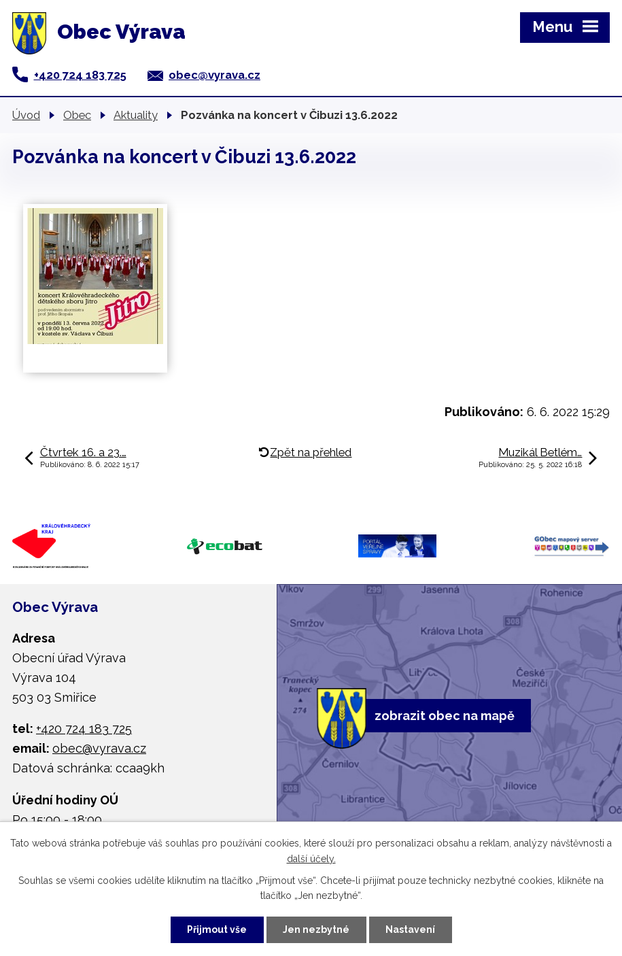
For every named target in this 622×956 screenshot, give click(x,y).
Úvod (26, 115)
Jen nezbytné (316, 929)
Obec (77, 115)
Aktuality (136, 115)
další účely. (311, 858)
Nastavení (410, 929)
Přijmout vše (217, 929)
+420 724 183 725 (80, 75)
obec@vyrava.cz (214, 75)
